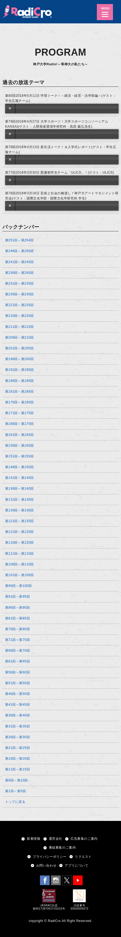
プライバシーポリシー (50, 856)
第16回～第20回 (17, 758)
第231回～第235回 (19, 283)
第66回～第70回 (17, 650)
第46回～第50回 (17, 694)
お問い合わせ (46, 865)
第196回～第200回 (19, 359)
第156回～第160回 (19, 445)
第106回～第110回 (19, 564)
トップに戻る (15, 802)
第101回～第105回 (19, 575)
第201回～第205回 (19, 348)
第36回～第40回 (17, 715)
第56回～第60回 (17, 672)
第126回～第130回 (19, 510)
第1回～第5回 (15, 791)
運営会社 (55, 838)
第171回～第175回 (19, 413)
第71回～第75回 (17, 640)
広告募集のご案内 (84, 838)
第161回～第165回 (19, 435)
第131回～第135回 (19, 499)
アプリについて (76, 865)
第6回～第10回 (16, 780)
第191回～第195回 (19, 370)
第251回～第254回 (19, 240)
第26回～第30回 (17, 737)
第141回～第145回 (19, 478)
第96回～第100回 (18, 586)
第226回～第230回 (19, 294)
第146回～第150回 (19, 467)
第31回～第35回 (17, 726)
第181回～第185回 (19, 391)
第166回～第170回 (19, 424)
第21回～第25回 (17, 748)
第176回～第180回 (19, 402)
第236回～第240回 (19, 273)
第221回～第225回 (19, 305)
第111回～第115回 (19, 553)
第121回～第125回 (19, 521)
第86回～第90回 (17, 607)
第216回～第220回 (19, 316)
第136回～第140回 (19, 488)
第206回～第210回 (19, 337)
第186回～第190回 (19, 381)
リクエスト (83, 856)
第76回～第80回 (17, 629)
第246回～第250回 (19, 251)
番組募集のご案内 (62, 847)
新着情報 (33, 838)
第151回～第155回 (19, 456)
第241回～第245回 (19, 262)
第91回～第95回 (17, 596)
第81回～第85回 (17, 618)
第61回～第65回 (17, 661)
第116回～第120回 (19, 542)
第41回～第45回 (17, 704)
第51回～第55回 (17, 683)
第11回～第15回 (17, 769)
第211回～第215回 (19, 327)
